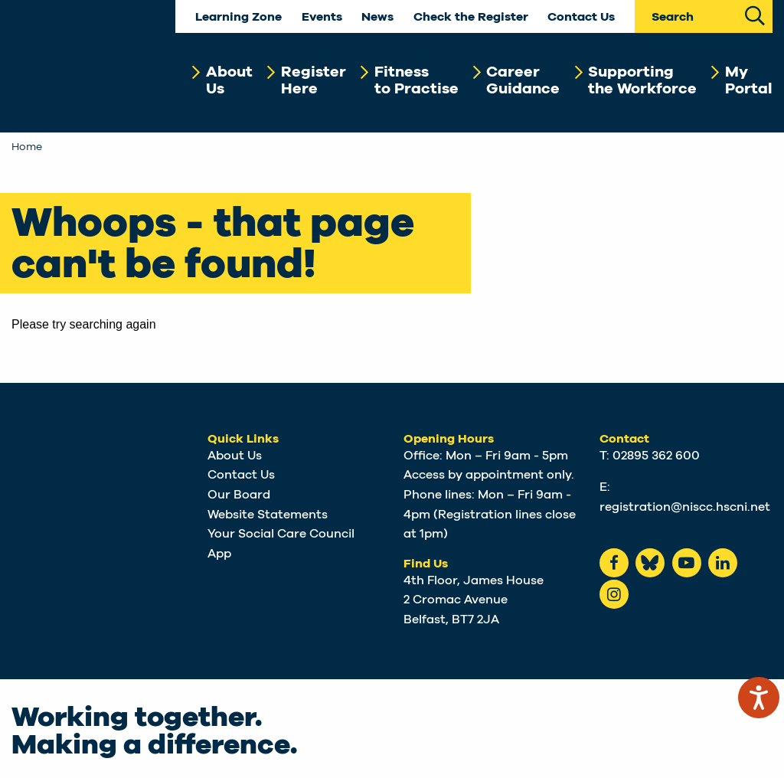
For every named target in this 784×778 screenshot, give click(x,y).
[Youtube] (686, 562)
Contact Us (581, 17)
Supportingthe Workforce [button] (642, 80)
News (377, 17)
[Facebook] (614, 562)
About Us (234, 455)
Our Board (238, 495)
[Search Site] (755, 14)
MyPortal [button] (749, 80)
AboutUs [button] (229, 80)
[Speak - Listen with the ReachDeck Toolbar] (758, 697)
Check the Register (470, 17)
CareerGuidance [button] (523, 80)
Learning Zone (238, 17)
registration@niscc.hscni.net (684, 507)
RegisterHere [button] (313, 80)
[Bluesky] (650, 562)
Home (26, 147)
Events (322, 17)
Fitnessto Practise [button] (416, 80)
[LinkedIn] (722, 562)
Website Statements (267, 514)
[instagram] (614, 594)
